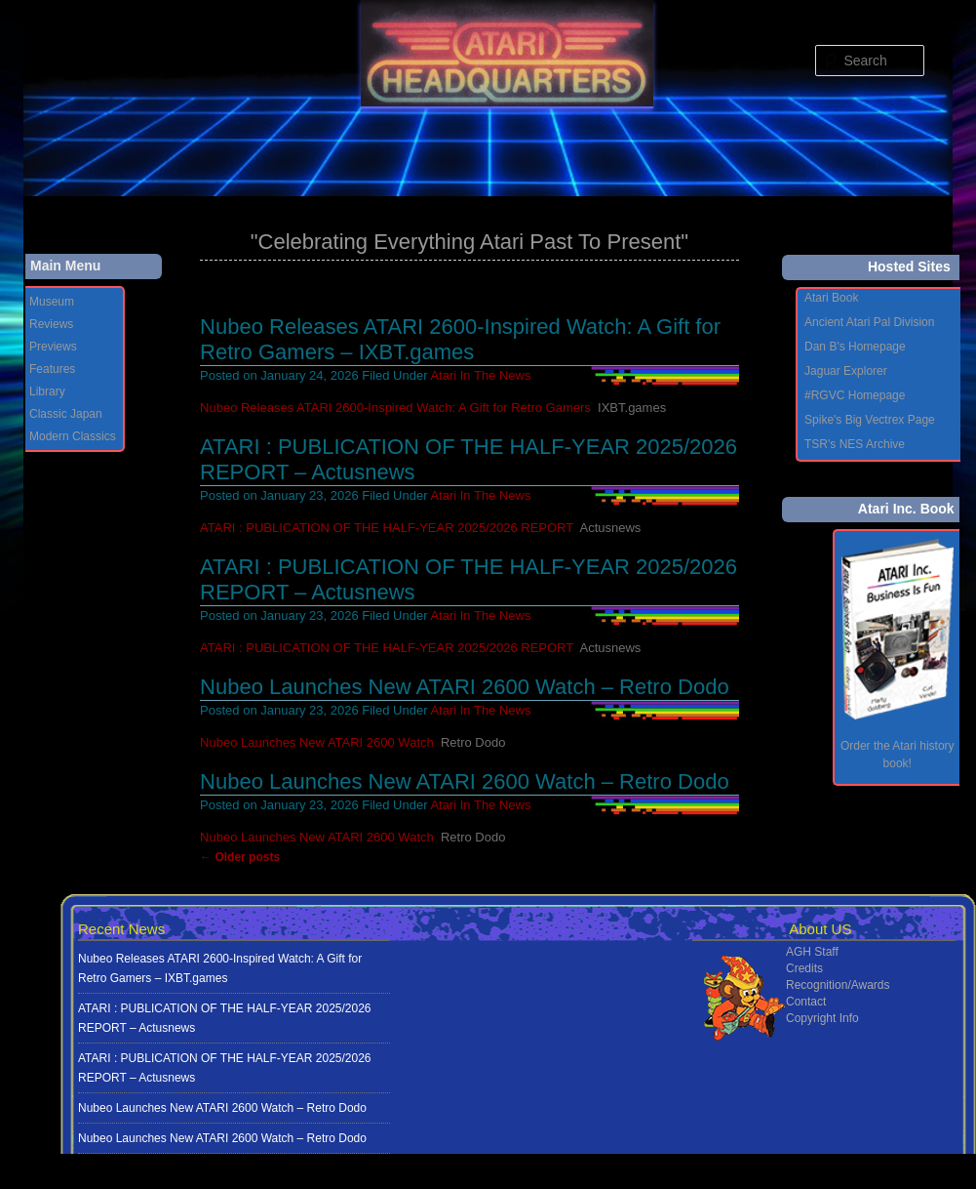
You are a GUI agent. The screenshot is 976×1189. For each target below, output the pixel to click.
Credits (804, 968)
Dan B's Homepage (855, 346)
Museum (51, 301)
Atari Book (831, 298)
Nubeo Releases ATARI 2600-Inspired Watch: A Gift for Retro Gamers (395, 407)
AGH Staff (812, 952)
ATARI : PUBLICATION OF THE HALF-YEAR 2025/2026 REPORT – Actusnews (224, 1018)
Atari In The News (480, 375)
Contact (806, 1001)
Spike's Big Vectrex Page (869, 420)
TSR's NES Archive (854, 444)
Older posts (240, 857)
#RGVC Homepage (854, 395)
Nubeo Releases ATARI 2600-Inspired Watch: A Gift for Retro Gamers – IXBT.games (460, 339)
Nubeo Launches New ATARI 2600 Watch (317, 742)
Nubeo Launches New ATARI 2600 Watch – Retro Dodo (464, 687)
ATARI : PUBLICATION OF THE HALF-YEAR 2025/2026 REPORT (386, 527)
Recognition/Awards (838, 985)
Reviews (51, 324)
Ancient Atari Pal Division (869, 322)
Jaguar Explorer (845, 371)
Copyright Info (822, 1018)
